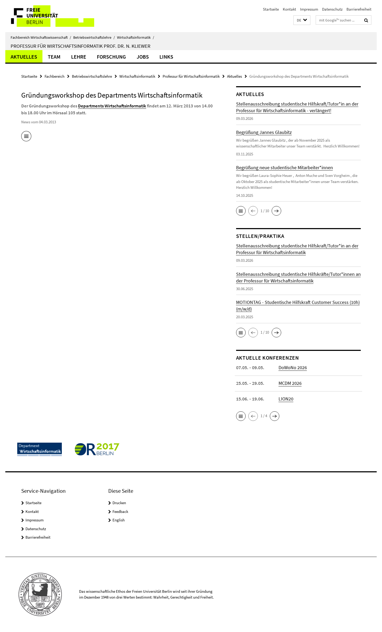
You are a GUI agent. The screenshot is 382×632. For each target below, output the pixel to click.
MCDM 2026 (290, 383)
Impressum (309, 9)
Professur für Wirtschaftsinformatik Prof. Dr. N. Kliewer (80, 46)
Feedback (120, 511)
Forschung (111, 56)
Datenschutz (332, 9)
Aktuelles (24, 56)
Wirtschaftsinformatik (135, 37)
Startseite (271, 9)
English (118, 519)
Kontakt (289, 9)
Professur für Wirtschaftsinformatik (191, 76)
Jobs (143, 56)
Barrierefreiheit (358, 9)
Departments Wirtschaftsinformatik (112, 106)
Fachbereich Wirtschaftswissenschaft (41, 37)
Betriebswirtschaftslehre (94, 37)
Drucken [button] (119, 502)
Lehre (78, 56)
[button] (301, 20)
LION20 (286, 399)
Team (54, 56)
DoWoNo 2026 (293, 367)
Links (166, 56)
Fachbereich (54, 76)
